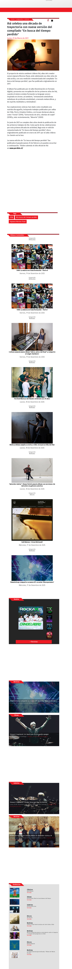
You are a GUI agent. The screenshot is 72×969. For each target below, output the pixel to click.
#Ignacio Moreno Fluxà (17, 222)
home (12, 19)
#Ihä (11, 217)
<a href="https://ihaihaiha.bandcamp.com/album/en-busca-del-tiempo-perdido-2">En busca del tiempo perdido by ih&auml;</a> (25, 177)
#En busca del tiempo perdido (26, 217)
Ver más (29, 892)
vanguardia (19, 19)
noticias (26, 19)
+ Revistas (34, 642)
